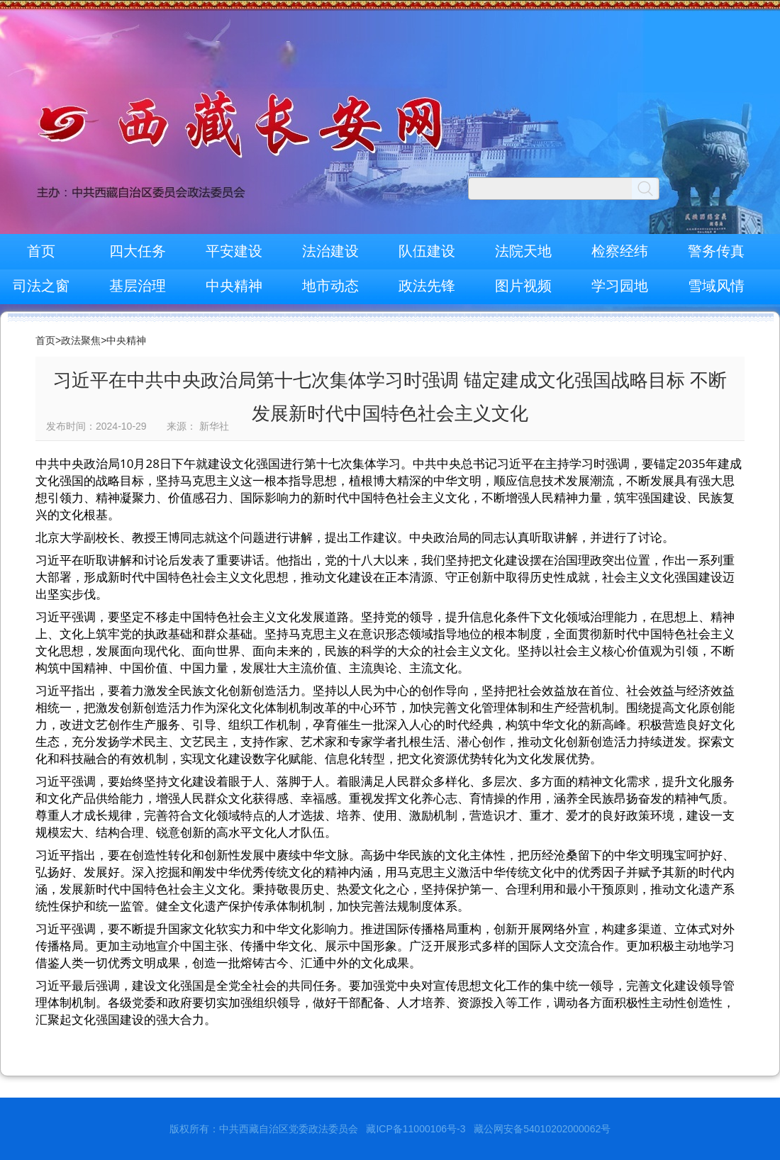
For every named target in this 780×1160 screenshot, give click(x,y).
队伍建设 (427, 251)
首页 (41, 251)
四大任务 (137, 251)
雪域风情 (716, 286)
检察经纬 (619, 251)
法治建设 (330, 251)
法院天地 (523, 251)
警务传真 (716, 251)
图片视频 (523, 286)
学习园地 (619, 286)
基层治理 (137, 286)
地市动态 (330, 286)
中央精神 (234, 286)
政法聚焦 (81, 340)
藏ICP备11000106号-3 (415, 1128)
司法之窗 (41, 286)
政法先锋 (427, 286)
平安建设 (234, 251)
